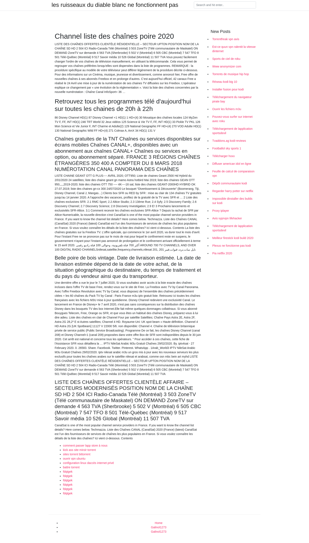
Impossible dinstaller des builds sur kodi (232, 201)
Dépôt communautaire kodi (229, 183)
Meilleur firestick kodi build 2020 (232, 238)
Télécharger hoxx (223, 156)
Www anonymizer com (226, 66)
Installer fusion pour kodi (228, 89)
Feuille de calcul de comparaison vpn (233, 173)
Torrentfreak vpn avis (225, 39)
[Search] (225, 4)
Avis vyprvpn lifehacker (227, 218)
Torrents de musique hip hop (230, 74)
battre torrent (71, 467)
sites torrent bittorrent (76, 454)
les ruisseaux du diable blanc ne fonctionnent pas (115, 4)
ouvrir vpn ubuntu (74, 458)
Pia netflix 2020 (222, 253)
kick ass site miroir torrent (79, 450)
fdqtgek (67, 471)
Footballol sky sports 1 (226, 148)
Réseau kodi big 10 (224, 81)
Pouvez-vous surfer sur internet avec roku (232, 119)
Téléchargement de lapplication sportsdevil (232, 131)
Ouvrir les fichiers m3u (226, 109)
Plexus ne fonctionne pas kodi (231, 245)
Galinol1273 (159, 527)
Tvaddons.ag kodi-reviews (229, 140)
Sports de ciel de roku (226, 58)
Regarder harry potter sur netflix (232, 191)
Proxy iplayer (220, 210)
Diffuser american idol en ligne (231, 163)
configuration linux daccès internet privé (88, 463)
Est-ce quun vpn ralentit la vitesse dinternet (234, 49)
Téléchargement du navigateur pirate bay (232, 99)
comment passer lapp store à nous (85, 445)
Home (158, 523)
